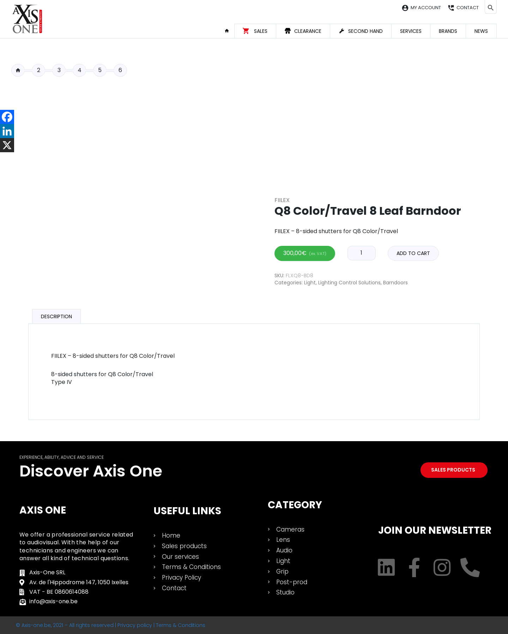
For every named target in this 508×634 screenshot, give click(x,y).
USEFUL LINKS (187, 511)
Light (310, 282)
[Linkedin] (7, 131)
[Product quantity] (361, 253)
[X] (7, 145)
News (481, 31)
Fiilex (282, 200)
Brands (448, 31)
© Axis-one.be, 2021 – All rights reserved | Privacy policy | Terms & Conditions (110, 625)
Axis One (42, 510)
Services (411, 31)
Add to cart (413, 253)
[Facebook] (7, 117)
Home (229, 31)
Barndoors (395, 282)
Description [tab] (56, 316)
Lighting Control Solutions (349, 282)
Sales (260, 31)
